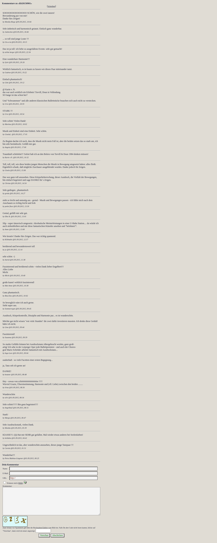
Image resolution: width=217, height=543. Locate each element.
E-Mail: (5, 473)
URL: (5, 478)
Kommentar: (7, 486)
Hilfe (21, 483)
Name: (5, 469)
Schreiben (51, 6)
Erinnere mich (12, 483)
